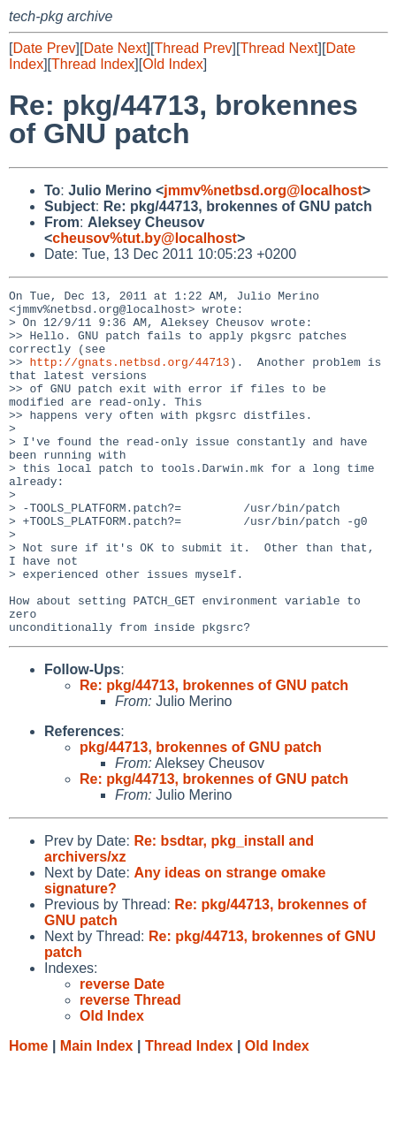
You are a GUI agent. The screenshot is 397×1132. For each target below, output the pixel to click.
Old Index (172, 64)
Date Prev (43, 48)
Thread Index (92, 64)
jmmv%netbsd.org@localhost (263, 190)
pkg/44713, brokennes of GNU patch (201, 816)
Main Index (97, 1114)
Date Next (114, 48)
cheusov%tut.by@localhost (144, 238)
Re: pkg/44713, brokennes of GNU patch (214, 754)
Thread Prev (194, 48)
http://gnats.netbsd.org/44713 (129, 377)
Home (28, 1114)
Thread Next (278, 48)
